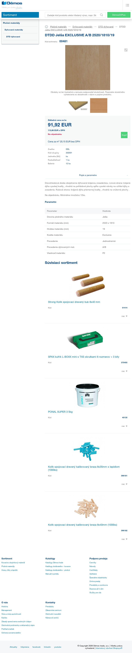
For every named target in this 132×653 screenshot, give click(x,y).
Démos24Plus (118, 14)
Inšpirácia (25, 647)
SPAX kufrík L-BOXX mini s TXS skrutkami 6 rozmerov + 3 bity (83, 356)
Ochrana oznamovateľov (11, 632)
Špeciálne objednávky (98, 577)
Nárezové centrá (51, 617)
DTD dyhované (13, 36)
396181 (124, 475)
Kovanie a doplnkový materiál (13, 562)
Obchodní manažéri (53, 614)
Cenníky (92, 562)
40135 (124, 417)
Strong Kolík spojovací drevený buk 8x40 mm (74, 301)
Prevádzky (49, 606)
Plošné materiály (11, 23)
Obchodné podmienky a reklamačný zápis (18, 625)
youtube (57, 647)
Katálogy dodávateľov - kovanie (57, 566)
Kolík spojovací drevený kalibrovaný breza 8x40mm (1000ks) (82, 524)
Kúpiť (124, 135)
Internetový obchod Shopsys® (109, 648)
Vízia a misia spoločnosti (11, 614)
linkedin (47, 647)
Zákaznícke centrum (53, 610)
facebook (36, 647)
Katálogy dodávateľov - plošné (57, 570)
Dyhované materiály (14, 29)
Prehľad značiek (7, 629)
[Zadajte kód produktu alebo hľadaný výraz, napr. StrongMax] (75, 15)
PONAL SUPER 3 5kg (60, 411)
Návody (92, 566)
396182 (124, 530)
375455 (124, 362)
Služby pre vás (95, 592)
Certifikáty (93, 570)
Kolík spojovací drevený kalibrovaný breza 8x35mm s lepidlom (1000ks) (84, 468)
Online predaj (94, 581)
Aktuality (13, 647)
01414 (124, 307)
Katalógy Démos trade (54, 562)
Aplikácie (93, 574)
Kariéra (4, 617)
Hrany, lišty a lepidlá (9, 570)
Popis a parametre (103, 175)
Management (6, 610)
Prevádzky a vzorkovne (98, 585)
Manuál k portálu (52, 574)
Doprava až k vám (96, 589)
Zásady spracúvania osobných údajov (16, 621)
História (4, 606)
